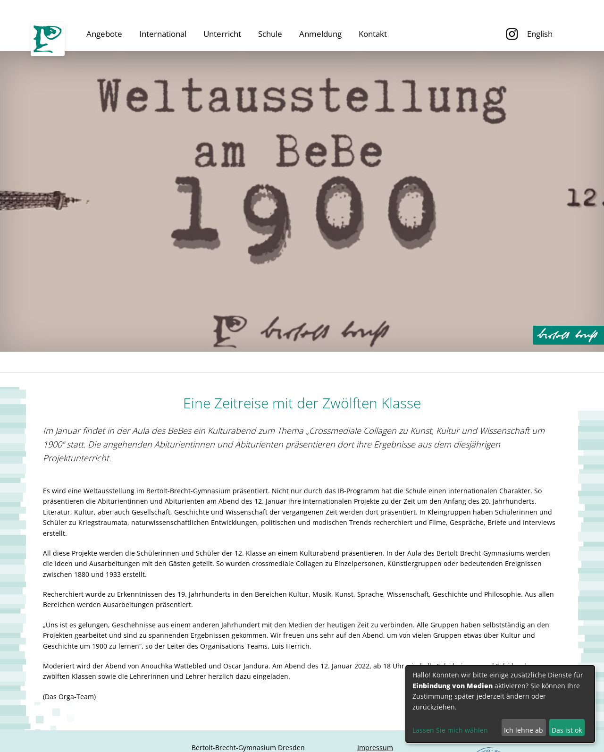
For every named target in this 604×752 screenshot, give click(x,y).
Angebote (104, 33)
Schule (270, 33)
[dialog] (500, 704)
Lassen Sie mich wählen (450, 730)
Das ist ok (567, 730)
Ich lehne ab (523, 730)
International (162, 33)
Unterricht (222, 33)
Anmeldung (320, 33)
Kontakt (373, 33)
